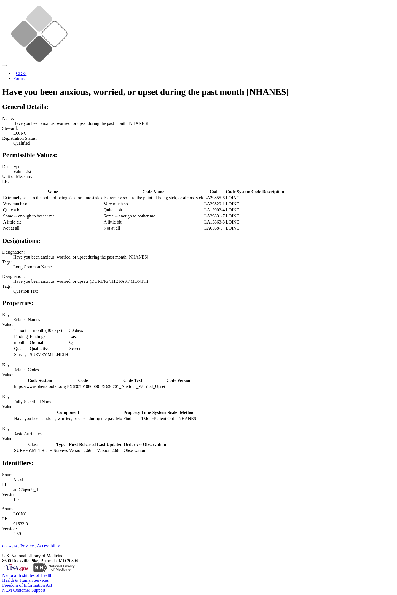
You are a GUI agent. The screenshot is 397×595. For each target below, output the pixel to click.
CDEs (21, 73)
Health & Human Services (25, 580)
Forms (19, 78)
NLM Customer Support (23, 590)
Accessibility (48, 545)
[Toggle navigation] (4, 65)
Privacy (27, 545)
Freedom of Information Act (27, 585)
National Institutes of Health (27, 575)
